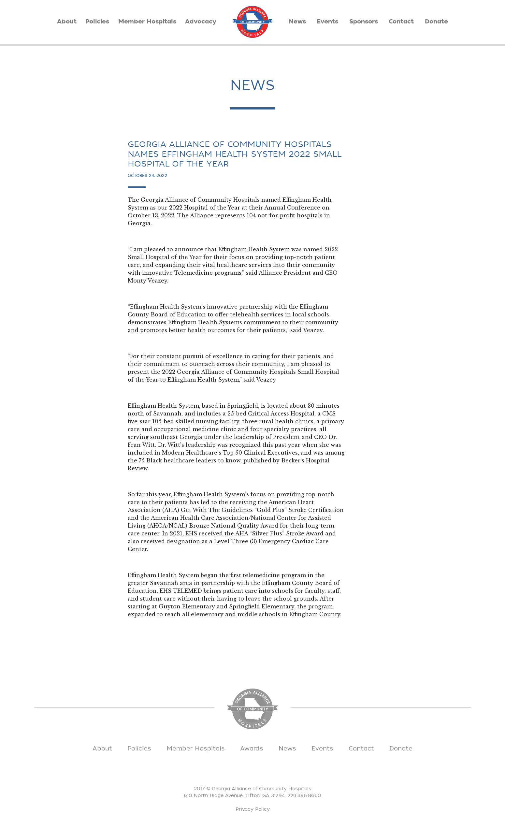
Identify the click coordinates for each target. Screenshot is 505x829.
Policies (97, 22)
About (67, 22)
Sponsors (363, 22)
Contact (401, 22)
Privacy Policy (253, 809)
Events (327, 22)
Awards (251, 748)
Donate (436, 22)
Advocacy (200, 22)
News (297, 22)
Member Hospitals (147, 22)
